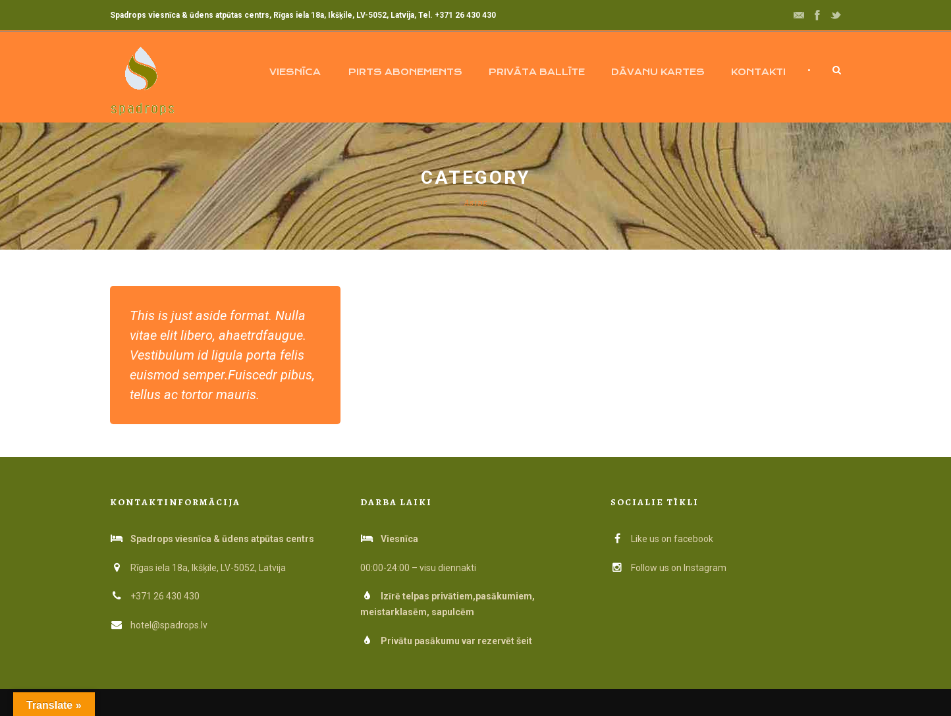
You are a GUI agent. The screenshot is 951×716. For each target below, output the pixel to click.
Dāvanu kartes (658, 72)
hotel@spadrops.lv (168, 625)
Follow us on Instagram (668, 568)
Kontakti (758, 72)
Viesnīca (295, 72)
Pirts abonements (405, 72)
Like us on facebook (662, 539)
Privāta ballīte (537, 72)
